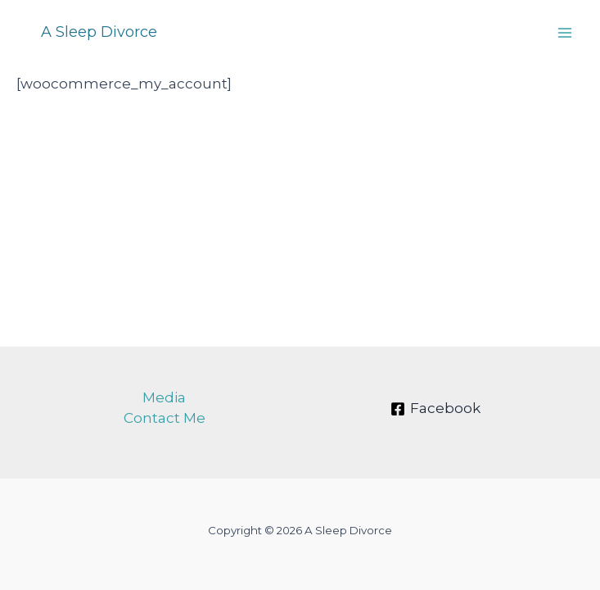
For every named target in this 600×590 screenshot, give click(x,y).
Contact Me (164, 418)
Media (164, 397)
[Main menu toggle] (565, 33)
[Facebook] (435, 409)
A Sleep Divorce (99, 32)
